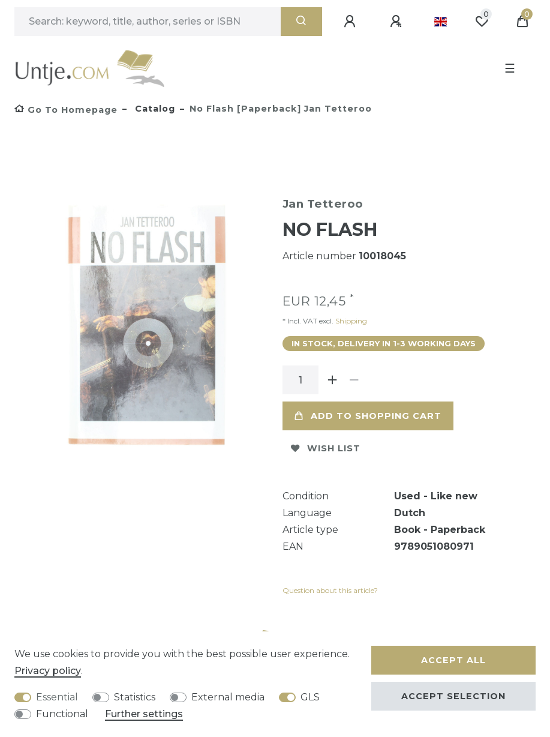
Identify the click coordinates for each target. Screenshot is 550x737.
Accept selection (453, 696)
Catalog (153, 108)
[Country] (440, 21)
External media (228, 697)
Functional (62, 714)
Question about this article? (330, 590)
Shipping (350, 320)
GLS (310, 697)
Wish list (325, 448)
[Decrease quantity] (354, 379)
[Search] (301, 21)
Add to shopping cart (367, 416)
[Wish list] (481, 21)
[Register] (397, 22)
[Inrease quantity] (333, 379)
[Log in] (351, 22)
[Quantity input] (300, 379)
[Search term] (147, 21)
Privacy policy (47, 670)
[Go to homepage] (66, 109)
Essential (57, 697)
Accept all (453, 660)
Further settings (144, 714)
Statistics (134, 697)
